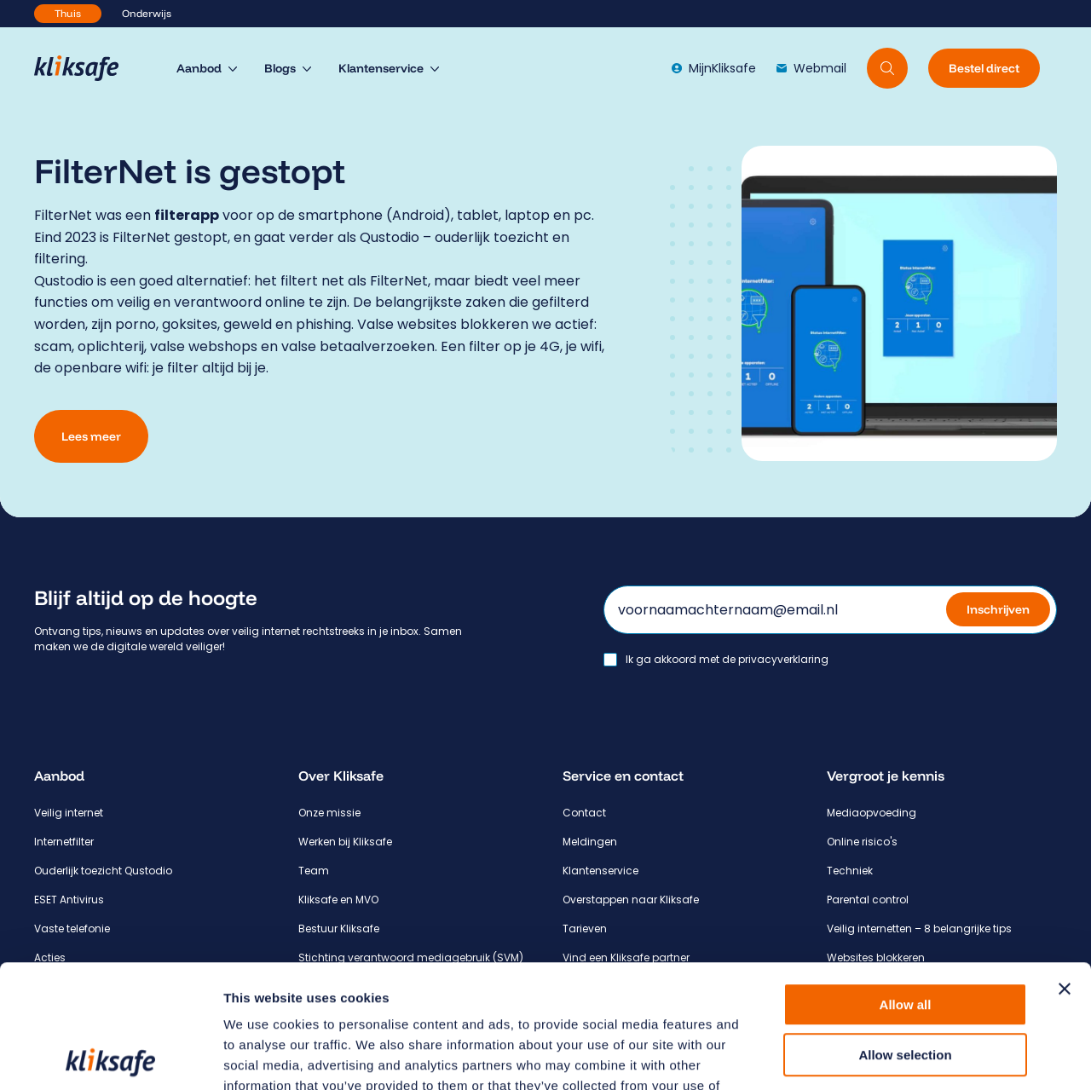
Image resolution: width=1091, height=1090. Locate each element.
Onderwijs (146, 13)
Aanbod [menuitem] (199, 68)
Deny (905, 981)
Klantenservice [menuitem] (381, 68)
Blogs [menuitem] (280, 68)
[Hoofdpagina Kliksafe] (85, 68)
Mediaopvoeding (871, 812)
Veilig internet (68, 812)
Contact (584, 812)
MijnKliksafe (714, 68)
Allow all (906, 881)
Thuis (68, 13)
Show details (894, 1056)
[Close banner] (1065, 866)
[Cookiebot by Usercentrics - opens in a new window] (110, 1057)
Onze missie (329, 812)
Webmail (811, 68)
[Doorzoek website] (887, 68)
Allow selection (904, 932)
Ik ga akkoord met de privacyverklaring (727, 659)
